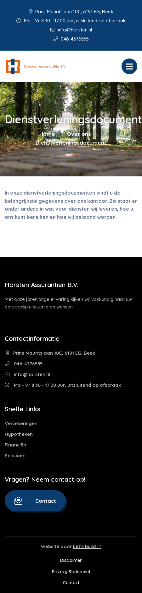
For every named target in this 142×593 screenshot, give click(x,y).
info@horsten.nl (71, 30)
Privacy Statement (71, 571)
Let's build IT (87, 546)
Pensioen (15, 455)
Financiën (15, 445)
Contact (35, 501)
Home (47, 133)
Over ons (79, 133)
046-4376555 (71, 39)
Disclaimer (71, 560)
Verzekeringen (21, 423)
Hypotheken (19, 434)
